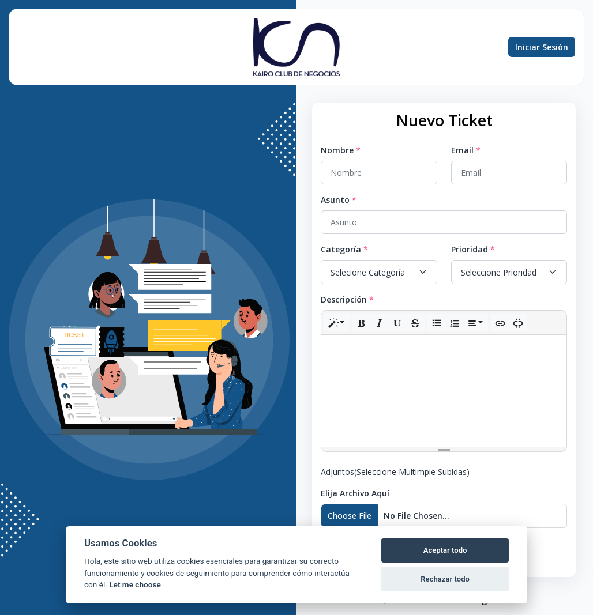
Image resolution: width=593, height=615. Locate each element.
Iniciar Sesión (541, 46)
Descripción (344, 299)
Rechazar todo (445, 579)
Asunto (335, 199)
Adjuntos (395, 471)
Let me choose (134, 584)
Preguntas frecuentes (138, 47)
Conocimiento (207, 46)
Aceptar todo (445, 550)
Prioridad (469, 249)
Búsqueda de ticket (79, 47)
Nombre (337, 150)
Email (462, 150)
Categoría (341, 249)
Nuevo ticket (30, 47)
